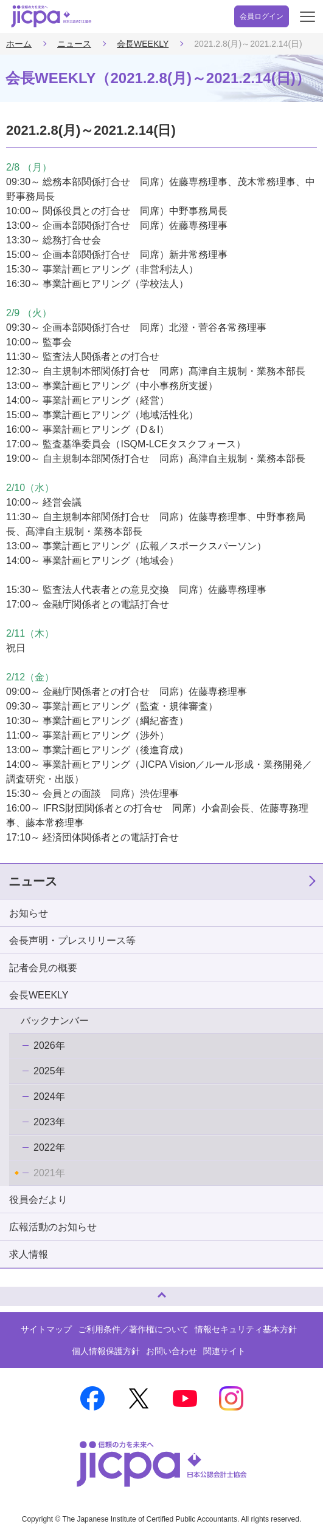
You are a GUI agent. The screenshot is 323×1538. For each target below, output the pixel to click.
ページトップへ (21, 1291)
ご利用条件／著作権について (133, 1329)
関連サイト (224, 1351)
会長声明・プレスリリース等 (72, 940)
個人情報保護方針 (106, 1351)
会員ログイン (261, 16)
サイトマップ (46, 1329)
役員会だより (38, 1199)
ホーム (19, 44)
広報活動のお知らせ (53, 1227)
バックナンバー (55, 1020)
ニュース (74, 44)
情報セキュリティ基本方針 (246, 1329)
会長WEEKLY (142, 44)
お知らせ (28, 913)
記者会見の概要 (43, 968)
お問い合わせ (171, 1351)
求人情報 (28, 1254)
